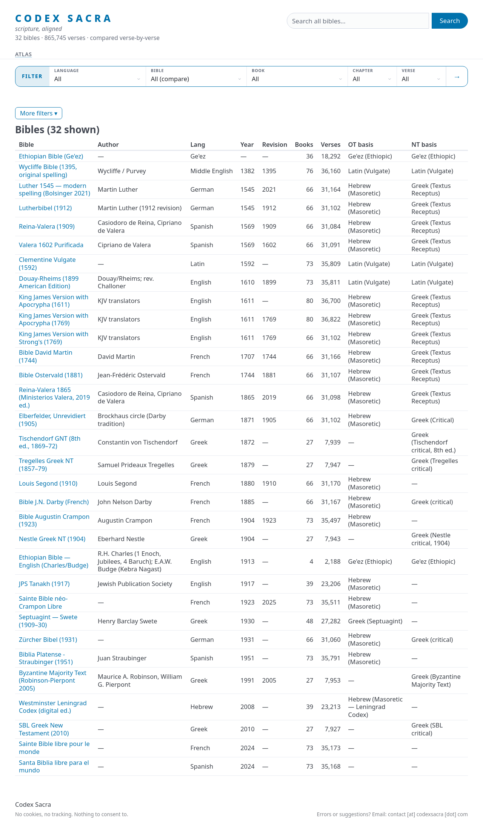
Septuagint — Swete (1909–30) (48, 620)
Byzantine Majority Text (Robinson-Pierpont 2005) (52, 680)
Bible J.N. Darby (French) (54, 501)
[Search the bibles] (358, 21)
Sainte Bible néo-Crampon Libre (43, 602)
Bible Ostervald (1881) (51, 375)
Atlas (23, 54)
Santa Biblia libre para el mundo (54, 766)
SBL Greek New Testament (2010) (44, 729)
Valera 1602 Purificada (51, 244)
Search (450, 20)
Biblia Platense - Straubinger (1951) (46, 658)
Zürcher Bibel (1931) (48, 639)
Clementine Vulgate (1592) (47, 263)
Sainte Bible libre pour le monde (54, 747)
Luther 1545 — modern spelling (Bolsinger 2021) (54, 189)
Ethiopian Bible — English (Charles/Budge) (53, 561)
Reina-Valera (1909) (47, 226)
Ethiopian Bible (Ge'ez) (51, 156)
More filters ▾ (38, 113)
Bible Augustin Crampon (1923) (54, 520)
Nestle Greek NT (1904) (52, 538)
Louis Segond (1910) (48, 483)
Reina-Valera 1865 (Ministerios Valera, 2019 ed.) (54, 397)
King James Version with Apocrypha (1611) (53, 300)
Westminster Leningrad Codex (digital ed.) (53, 706)
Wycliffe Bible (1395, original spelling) (48, 170)
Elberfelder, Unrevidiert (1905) (52, 419)
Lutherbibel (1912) (45, 207)
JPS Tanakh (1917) (44, 583)
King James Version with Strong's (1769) (53, 337)
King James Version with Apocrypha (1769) (53, 319)
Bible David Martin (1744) (45, 356)
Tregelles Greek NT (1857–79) (46, 464)
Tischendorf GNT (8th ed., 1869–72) (49, 442)
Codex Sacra (64, 18)
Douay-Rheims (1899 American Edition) (49, 282)
